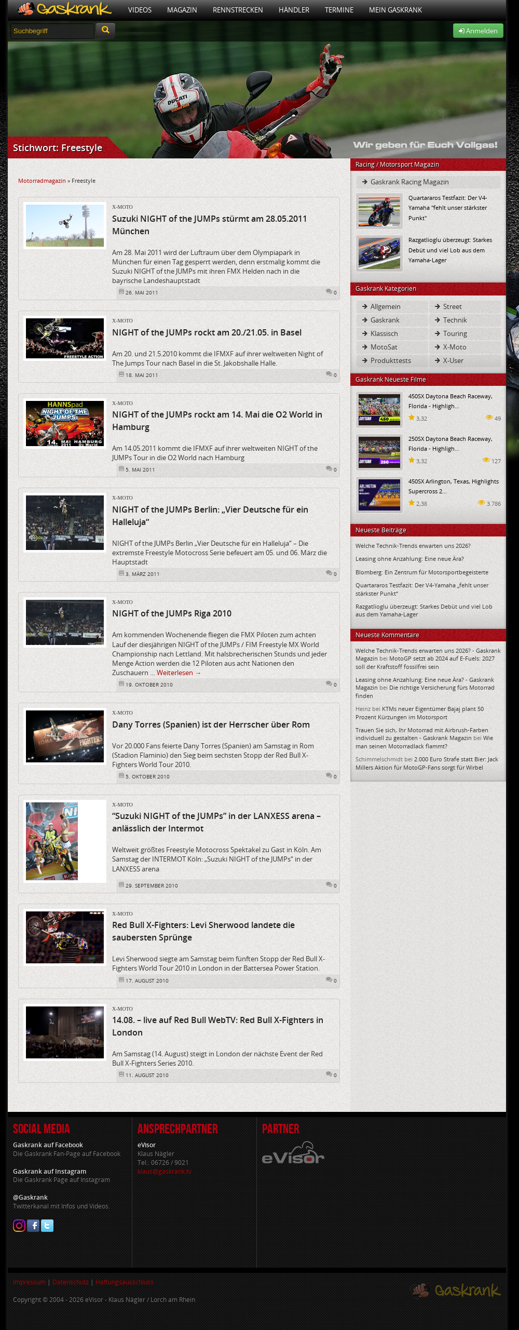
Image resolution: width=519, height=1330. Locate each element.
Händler (294, 10)
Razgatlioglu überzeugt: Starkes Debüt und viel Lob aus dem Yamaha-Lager (450, 249)
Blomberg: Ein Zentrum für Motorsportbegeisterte (422, 572)
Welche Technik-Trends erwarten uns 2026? (413, 545)
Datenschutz (70, 1282)
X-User (448, 360)
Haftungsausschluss (124, 1282)
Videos (140, 10)
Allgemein (381, 306)
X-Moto (122, 207)
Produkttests (386, 360)
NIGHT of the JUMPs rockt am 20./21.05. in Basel (207, 332)
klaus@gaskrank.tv (165, 1171)
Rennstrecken (238, 10)
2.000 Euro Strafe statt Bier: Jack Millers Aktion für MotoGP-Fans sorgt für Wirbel (427, 763)
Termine (339, 10)
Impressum (29, 1282)
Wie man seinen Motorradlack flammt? (424, 741)
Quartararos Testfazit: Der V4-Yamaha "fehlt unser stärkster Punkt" (447, 207)
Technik (450, 320)
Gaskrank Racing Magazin (405, 181)
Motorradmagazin (42, 180)
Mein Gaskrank (395, 10)
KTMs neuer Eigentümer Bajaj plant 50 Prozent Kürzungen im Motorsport (420, 712)
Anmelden (478, 30)
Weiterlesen (179, 672)
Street (447, 306)
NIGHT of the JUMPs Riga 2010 (171, 613)
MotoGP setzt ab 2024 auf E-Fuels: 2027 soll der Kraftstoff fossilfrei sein (425, 662)
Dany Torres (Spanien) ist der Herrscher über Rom (211, 724)
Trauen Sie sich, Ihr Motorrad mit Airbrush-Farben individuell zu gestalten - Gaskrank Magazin (422, 734)
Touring (450, 333)
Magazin (182, 10)
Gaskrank (380, 320)
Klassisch (379, 333)
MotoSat (379, 347)
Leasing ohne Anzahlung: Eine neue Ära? (410, 558)
